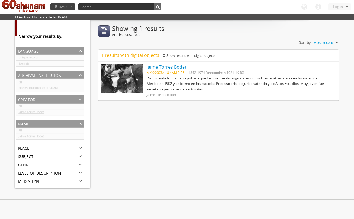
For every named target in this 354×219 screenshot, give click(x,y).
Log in (338, 6)
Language (304, 7)
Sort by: (305, 42)
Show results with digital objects (189, 55)
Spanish (24, 64)
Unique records (29, 58)
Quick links (318, 7)
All (20, 83)
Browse (61, 6)
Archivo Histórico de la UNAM (38, 89)
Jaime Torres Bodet (31, 113)
